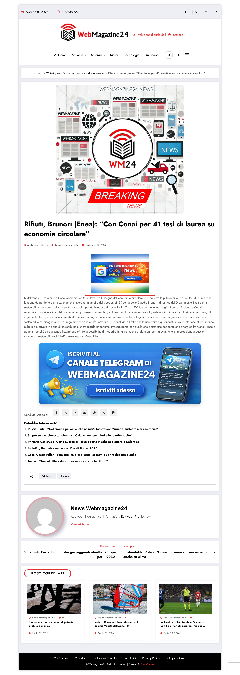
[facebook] (57, 412)
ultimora (44, 245)
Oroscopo (151, 55)
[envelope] (84, 412)
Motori (114, 55)
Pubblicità (130, 658)
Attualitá (79, 55)
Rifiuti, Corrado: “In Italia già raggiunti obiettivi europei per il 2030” (73, 554)
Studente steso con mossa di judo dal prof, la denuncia (51, 624)
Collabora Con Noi (106, 658)
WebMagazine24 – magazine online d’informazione (75, 73)
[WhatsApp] (103, 412)
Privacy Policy (151, 658)
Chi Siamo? (61, 658)
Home (40, 73)
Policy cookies (175, 658)
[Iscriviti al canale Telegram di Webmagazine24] (120, 373)
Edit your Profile (132, 516)
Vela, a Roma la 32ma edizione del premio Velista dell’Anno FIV (116, 624)
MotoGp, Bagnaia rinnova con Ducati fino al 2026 (63, 448)
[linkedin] (75, 412)
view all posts (80, 524)
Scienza (98, 55)
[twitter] (65, 412)
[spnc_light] (179, 55)
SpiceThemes (147, 664)
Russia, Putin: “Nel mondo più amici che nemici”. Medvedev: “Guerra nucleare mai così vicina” (93, 429)
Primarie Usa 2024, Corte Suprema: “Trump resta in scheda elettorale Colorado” (84, 442)
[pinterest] (94, 412)
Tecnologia (132, 55)
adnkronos (32, 245)
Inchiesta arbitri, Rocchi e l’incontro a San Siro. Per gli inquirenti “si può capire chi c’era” (183, 624)
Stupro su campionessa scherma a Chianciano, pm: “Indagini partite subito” (80, 435)
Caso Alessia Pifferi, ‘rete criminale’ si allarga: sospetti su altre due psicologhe (82, 455)
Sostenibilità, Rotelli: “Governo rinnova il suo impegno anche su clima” (166, 554)
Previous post (108, 546)
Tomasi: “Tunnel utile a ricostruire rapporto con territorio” (68, 461)
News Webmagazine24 (66, 245)
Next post (129, 546)
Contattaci (81, 658)
